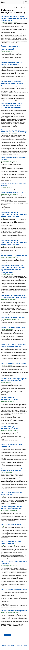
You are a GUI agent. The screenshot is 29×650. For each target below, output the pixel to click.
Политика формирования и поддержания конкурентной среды (14, 131)
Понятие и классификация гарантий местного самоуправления (14, 380)
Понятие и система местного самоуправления (11, 493)
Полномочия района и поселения (13, 317)
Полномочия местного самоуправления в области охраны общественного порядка (14, 214)
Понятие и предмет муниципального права (9, 398)
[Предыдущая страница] (2, 635)
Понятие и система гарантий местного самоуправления (11, 470)
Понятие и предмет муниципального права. (9, 428)
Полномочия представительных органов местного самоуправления (14, 296)
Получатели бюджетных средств (13, 327)
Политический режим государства (13, 192)
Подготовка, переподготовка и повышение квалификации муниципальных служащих (12, 105)
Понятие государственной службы (13, 363)
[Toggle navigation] (25, 2)
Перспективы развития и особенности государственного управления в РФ (12, 48)
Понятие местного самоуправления (14, 589)
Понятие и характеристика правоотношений (11, 542)
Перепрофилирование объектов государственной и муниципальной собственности (14, 18)
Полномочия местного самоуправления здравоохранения (14, 255)
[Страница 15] (7, 635)
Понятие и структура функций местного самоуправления (12, 507)
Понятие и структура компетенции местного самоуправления (13, 345)
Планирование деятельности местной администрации (11, 63)
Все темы (3, 7)
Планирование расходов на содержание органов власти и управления (12, 83)
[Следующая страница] (12, 635)
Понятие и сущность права (11, 524)
